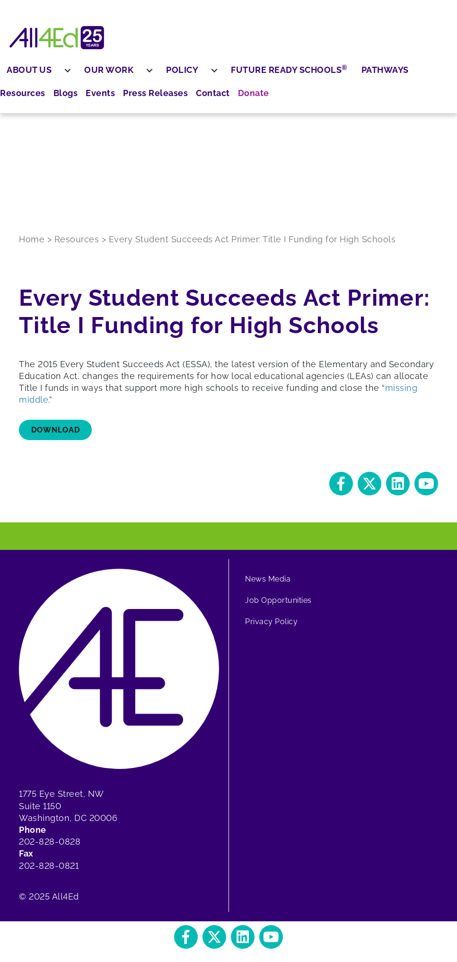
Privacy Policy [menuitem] (271, 621)
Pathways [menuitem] (426, 70)
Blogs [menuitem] (22, 91)
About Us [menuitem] (71, 70)
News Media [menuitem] (267, 578)
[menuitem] (109, 70)
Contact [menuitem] (27, 164)
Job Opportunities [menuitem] (278, 600)
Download (55, 429)
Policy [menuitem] (224, 70)
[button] (341, 483)
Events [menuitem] (24, 112)
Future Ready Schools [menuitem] (331, 69)
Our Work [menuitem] (151, 70)
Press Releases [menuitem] (29, 138)
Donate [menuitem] (25, 185)
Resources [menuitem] (32, 70)
